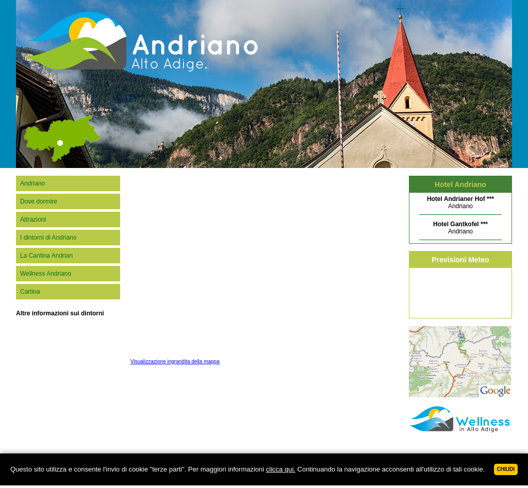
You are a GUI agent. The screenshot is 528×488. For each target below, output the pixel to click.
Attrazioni (33, 219)
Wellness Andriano (45, 273)
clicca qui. (280, 469)
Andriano (32, 183)
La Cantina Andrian (46, 255)
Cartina (30, 291)
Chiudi (506, 469)
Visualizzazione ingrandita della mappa (175, 361)
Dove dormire (38, 201)
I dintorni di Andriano (48, 237)
